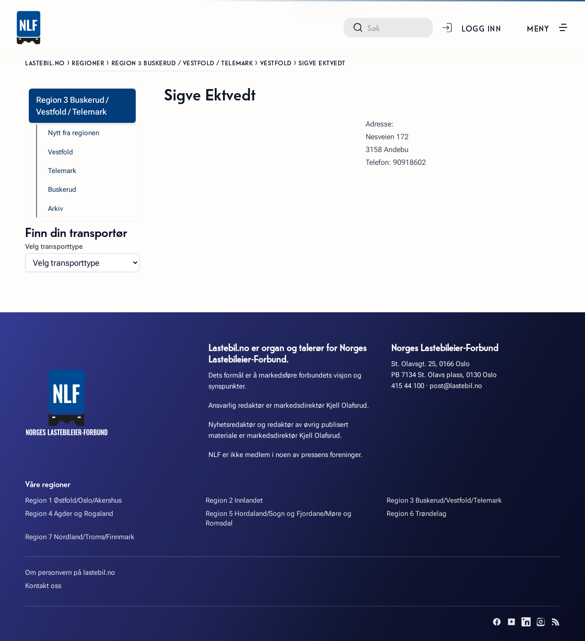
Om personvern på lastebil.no (70, 572)
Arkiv (55, 209)
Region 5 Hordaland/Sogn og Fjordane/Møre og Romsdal (278, 518)
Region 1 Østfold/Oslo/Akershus (73, 500)
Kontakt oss (43, 586)
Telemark (62, 171)
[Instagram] (540, 621)
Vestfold (276, 62)
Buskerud (62, 189)
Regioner (88, 62)
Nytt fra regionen (73, 133)
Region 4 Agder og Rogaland (69, 514)
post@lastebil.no (456, 386)
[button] (547, 27)
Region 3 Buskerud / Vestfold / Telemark (182, 62)
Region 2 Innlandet (234, 500)
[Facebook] (496, 621)
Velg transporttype (54, 246)
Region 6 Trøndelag (417, 514)
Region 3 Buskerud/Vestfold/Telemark (444, 500)
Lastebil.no (45, 62)
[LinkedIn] (526, 621)
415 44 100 (407, 386)
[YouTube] (511, 621)
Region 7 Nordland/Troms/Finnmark (79, 537)
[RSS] (555, 621)
